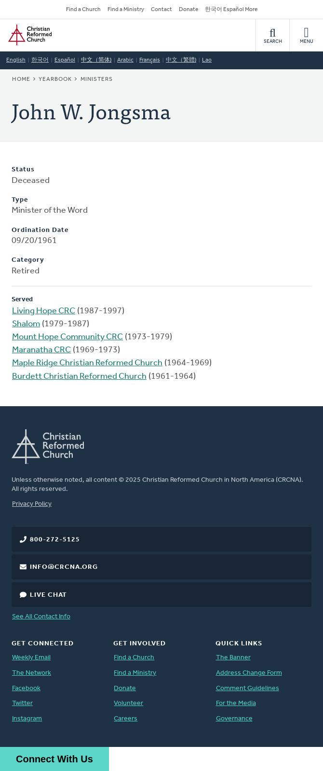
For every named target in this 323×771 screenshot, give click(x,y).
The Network (31, 673)
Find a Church (83, 10)
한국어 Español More (231, 10)
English (16, 60)
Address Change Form (249, 673)
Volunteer (128, 703)
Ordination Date (40, 230)
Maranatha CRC (41, 350)
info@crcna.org (64, 567)
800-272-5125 (55, 539)
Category (28, 260)
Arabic (125, 60)
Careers (125, 718)
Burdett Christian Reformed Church (79, 376)
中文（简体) (96, 60)
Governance (234, 718)
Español (64, 60)
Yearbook (55, 79)
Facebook (26, 688)
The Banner (233, 657)
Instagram (27, 718)
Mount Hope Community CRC (67, 337)
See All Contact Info (41, 616)
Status (23, 169)
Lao (207, 60)
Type (20, 200)
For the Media (236, 703)
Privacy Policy (32, 504)
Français (149, 60)
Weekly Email (31, 657)
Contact (161, 10)
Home (21, 79)
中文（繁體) (181, 60)
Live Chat (48, 595)
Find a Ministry (126, 10)
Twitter (22, 703)
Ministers (97, 79)
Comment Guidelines (247, 688)
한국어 (40, 60)
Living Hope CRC (43, 311)
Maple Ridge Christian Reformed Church (87, 363)
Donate (188, 10)
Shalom (26, 324)
